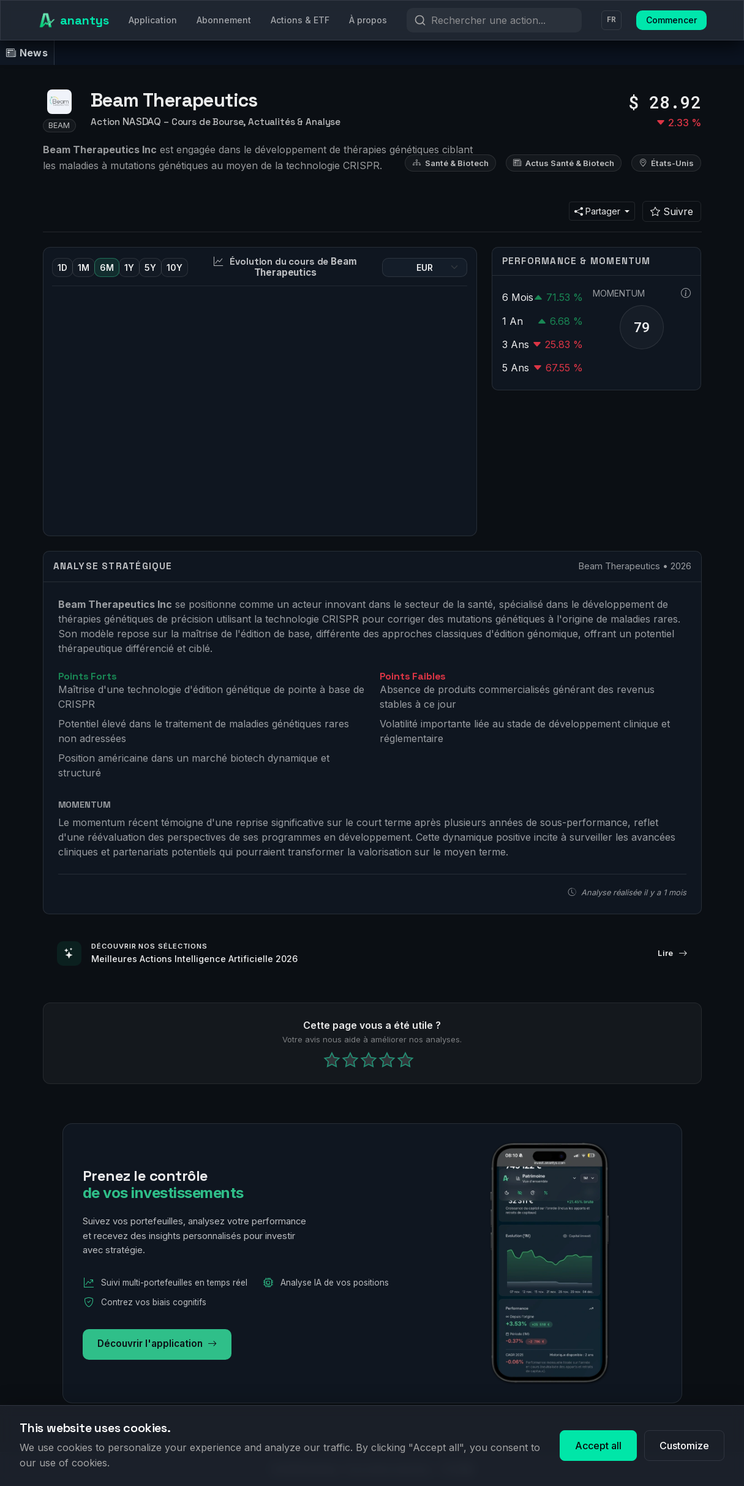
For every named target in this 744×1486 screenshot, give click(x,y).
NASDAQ (141, 121)
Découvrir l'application (157, 1344)
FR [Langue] (611, 20)
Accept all (598, 1445)
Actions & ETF (300, 20)
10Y (174, 267)
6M (107, 267)
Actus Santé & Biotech (563, 163)
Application (153, 20)
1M (83, 267)
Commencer (671, 20)
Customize (684, 1445)
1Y (129, 267)
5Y (150, 267)
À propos (368, 20)
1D (62, 267)
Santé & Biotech (451, 163)
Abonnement (224, 20)
